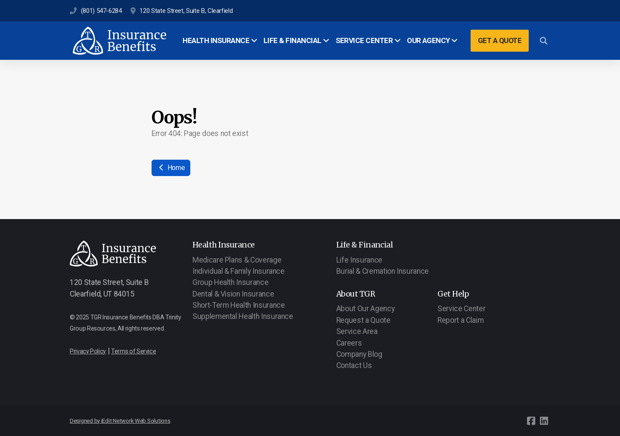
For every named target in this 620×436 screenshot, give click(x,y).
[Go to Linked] (543, 420)
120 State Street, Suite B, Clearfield (186, 11)
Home (171, 168)
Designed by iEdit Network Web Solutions (120, 420)
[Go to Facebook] (530, 420)
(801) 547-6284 (101, 11)
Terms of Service (133, 351)
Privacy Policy (88, 351)
